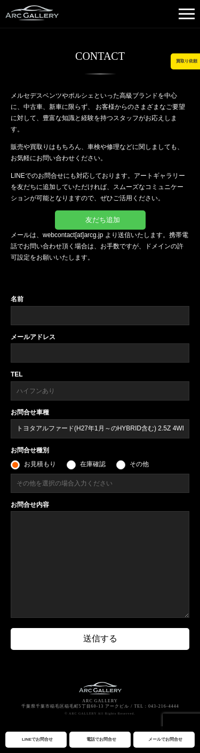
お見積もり (40, 464)
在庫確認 (93, 464)
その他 (139, 464)
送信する (100, 638)
